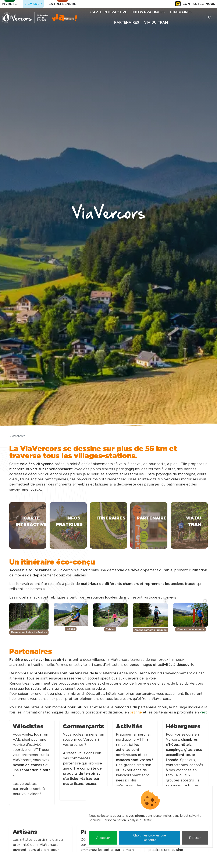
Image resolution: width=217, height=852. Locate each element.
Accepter (103, 837)
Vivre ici (10, 4)
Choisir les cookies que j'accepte (149, 838)
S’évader (33, 4)
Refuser (195, 837)
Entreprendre (62, 4)
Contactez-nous (198, 4)
